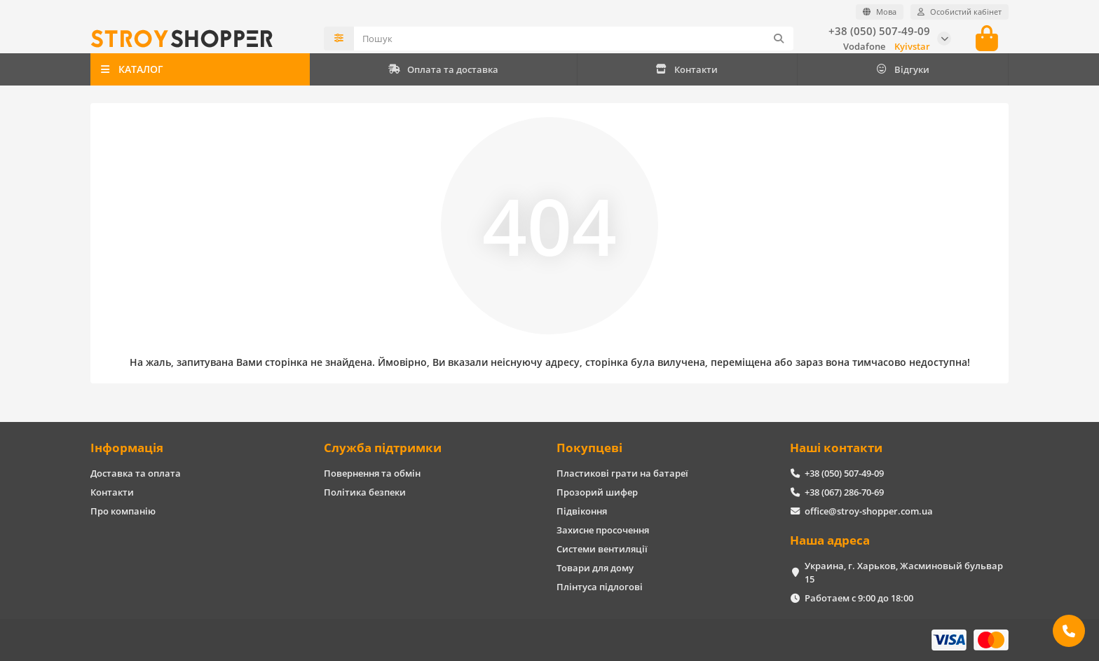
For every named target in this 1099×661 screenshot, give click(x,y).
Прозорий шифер (597, 492)
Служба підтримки (383, 447)
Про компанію (123, 511)
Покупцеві (589, 447)
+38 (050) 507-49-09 (879, 31)
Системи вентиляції (602, 549)
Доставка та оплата (135, 473)
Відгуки (902, 69)
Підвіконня (582, 511)
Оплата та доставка (443, 69)
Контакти (686, 69)
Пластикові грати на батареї (622, 473)
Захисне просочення (603, 530)
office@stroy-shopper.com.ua (869, 511)
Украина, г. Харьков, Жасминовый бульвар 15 (904, 572)
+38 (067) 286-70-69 (844, 492)
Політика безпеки (365, 492)
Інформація (126, 447)
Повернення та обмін (372, 473)
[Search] (574, 38)
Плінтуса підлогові (600, 586)
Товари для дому (595, 567)
